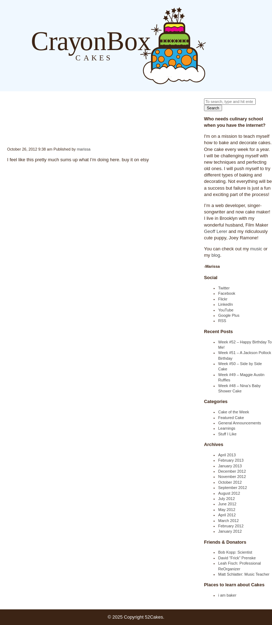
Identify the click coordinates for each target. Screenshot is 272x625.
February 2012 (231, 526)
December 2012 (232, 471)
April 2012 (227, 515)
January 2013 (230, 466)
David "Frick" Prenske (237, 558)
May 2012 (226, 509)
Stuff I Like (227, 434)
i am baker (227, 595)
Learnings (226, 428)
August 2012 (229, 493)
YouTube (225, 310)
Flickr (222, 299)
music (256, 248)
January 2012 (230, 531)
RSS (222, 321)
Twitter (224, 288)
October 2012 (230, 482)
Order (241, 45)
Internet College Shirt (7, 133)
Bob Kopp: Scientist (235, 552)
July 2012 (226, 498)
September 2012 (232, 487)
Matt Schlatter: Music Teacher (244, 574)
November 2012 (232, 476)
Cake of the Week (233, 412)
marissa (84, 149)
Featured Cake (231, 417)
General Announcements (239, 423)
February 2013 (231, 460)
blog (215, 255)
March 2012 (228, 520)
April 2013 (227, 455)
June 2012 (227, 504)
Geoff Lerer (215, 231)
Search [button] (213, 108)
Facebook (226, 293)
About (227, 45)
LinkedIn (225, 304)
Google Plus (228, 315)
